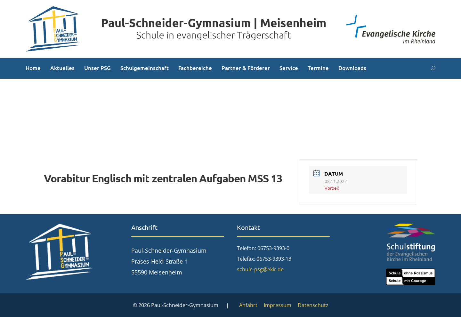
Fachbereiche (195, 68)
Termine (318, 68)
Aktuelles (62, 68)
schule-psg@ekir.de (260, 269)
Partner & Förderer (246, 68)
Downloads (352, 68)
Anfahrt (248, 305)
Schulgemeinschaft (144, 68)
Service (288, 68)
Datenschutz (313, 305)
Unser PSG (97, 68)
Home (33, 68)
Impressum (277, 305)
